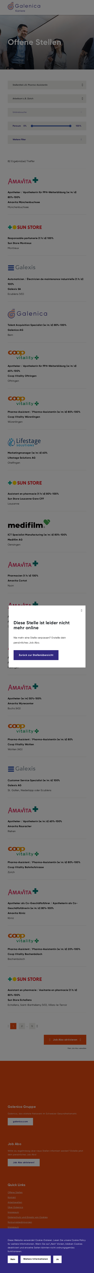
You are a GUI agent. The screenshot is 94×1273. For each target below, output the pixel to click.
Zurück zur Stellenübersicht (36, 655)
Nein (12, 1259)
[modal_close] (82, 610)
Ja (57, 1259)
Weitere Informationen (35, 1259)
